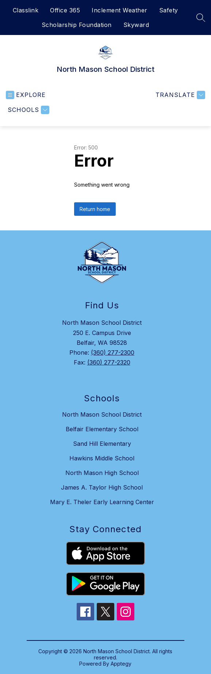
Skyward (136, 24)
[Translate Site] (179, 95)
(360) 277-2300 (112, 352)
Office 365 (65, 10)
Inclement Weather (119, 10)
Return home (95, 209)
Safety (168, 10)
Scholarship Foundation (77, 24)
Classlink (26, 10)
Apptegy (121, 664)
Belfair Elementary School (102, 429)
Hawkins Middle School (101, 458)
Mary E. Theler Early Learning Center (102, 502)
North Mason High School (102, 472)
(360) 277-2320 (108, 362)
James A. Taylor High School (102, 487)
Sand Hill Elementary (102, 443)
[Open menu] (26, 95)
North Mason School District (102, 414)
